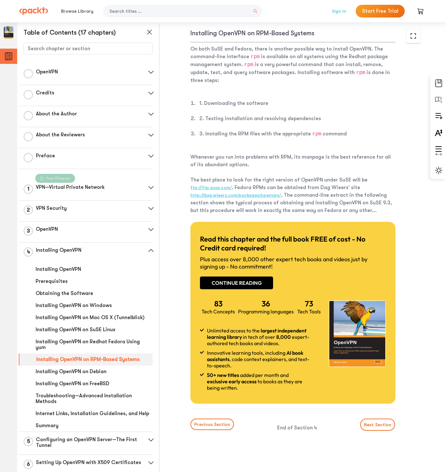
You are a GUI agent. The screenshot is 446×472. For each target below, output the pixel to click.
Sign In (339, 11)
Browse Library (77, 11)
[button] (151, 72)
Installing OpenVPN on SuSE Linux (75, 329)
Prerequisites (52, 281)
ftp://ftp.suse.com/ (211, 187)
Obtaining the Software (64, 293)
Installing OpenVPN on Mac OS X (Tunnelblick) (90, 317)
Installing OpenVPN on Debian (71, 371)
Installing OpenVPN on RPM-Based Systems (88, 359)
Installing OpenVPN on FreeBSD (72, 383)
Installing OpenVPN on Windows (74, 305)
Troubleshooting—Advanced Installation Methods (84, 398)
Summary (47, 425)
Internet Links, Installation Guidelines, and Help (92, 413)
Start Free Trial (380, 11)
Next (378, 424)
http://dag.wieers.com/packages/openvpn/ (235, 195)
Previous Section (212, 424)
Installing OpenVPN (58, 269)
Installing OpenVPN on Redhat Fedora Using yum (88, 344)
